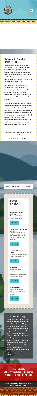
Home (14, 369)
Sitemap (17, 375)
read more (14, 222)
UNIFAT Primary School (12, 372)
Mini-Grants (13, 267)
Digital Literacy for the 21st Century (18, 230)
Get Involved (28, 372)
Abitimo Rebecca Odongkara (18, 85)
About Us (21, 369)
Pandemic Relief (15, 287)
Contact (8, 375)
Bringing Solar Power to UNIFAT (17, 251)
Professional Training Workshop (16, 213)
